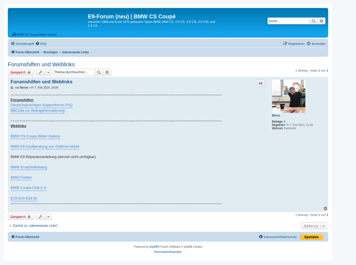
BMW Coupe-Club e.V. (29, 188)
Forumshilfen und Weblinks (41, 64)
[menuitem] (40, 43)
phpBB (153, 246)
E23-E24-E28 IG (24, 198)
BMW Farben (21, 177)
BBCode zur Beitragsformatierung (38, 110)
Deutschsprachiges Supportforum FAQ (42, 105)
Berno (276, 115)
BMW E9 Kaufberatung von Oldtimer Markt (45, 146)
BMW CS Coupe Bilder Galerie (35, 136)
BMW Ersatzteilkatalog (29, 167)
